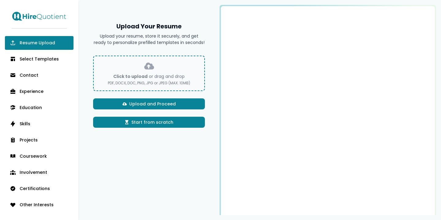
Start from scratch (149, 122)
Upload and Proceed (149, 104)
